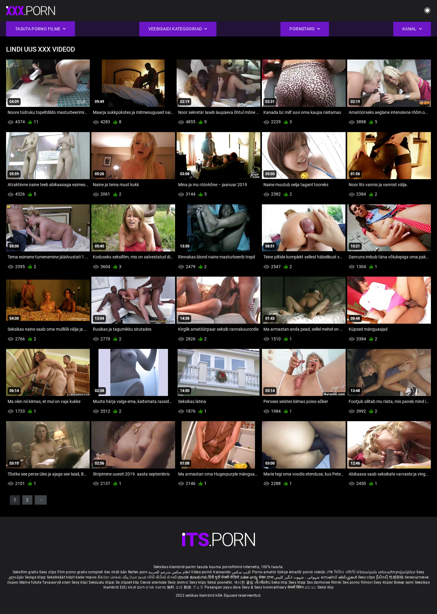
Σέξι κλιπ (128, 587)
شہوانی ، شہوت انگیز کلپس (297, 577)
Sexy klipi (80, 582)
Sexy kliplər (384, 582)
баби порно (86, 577)
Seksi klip (279, 582)
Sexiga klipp (36, 577)
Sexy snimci (178, 582)
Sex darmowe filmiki (324, 582)
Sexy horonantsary (270, 587)
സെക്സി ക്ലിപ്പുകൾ (339, 577)
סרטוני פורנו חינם (151, 587)
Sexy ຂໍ (248, 587)
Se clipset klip (128, 582)
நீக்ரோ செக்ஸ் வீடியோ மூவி (122, 577)
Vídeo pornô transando (211, 572)
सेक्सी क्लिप (296, 587)
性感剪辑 (397, 577)
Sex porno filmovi (358, 582)
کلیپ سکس (241, 572)
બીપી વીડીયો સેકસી (162, 577)
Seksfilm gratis (26, 572)
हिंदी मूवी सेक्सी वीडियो (223, 577)
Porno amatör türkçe (270, 572)
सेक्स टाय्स (266, 577)
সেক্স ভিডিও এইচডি (341, 572)
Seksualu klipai (102, 582)
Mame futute (30, 582)
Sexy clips (48, 572)
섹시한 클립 (244, 582)
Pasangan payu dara (223, 587)
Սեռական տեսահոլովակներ (386, 572)
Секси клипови (154, 582)
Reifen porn (137, 572)
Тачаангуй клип (57, 582)
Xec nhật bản (115, 572)
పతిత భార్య (249, 577)
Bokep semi (404, 582)
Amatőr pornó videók (307, 572)
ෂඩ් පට (311, 587)
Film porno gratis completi (80, 572)
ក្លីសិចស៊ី (382, 577)
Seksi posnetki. (220, 582)
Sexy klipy (198, 582)
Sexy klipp (298, 582)
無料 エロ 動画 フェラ (185, 587)
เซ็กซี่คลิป (263, 582)
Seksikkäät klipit (61, 577)
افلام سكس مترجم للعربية (169, 572)
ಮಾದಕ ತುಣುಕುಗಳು (193, 577)
